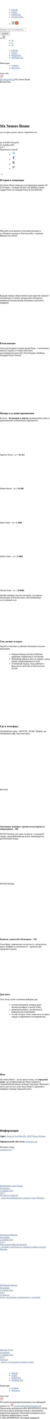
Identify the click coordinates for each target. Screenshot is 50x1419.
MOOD (14, 10)
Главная (14, 65)
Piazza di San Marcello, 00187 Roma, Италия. (26, 1136)
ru (12, 43)
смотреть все (7, 1150)
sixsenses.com (31, 1142)
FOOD (14, 12)
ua (12, 40)
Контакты (15, 68)
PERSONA (16, 15)
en (12, 45)
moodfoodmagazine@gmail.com (25, 1406)
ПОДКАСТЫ (17, 17)
